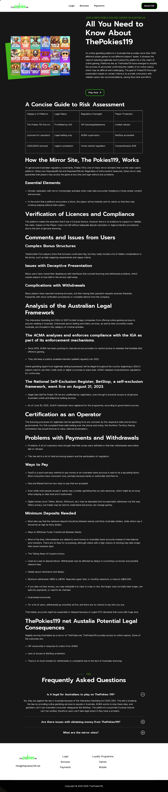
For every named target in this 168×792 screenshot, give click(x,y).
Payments (99, 5)
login (88, 174)
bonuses (66, 254)
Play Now (94, 92)
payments (41, 590)
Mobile (102, 767)
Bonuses (84, 5)
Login (72, 5)
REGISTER (149, 5)
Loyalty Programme (102, 756)
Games (102, 761)
